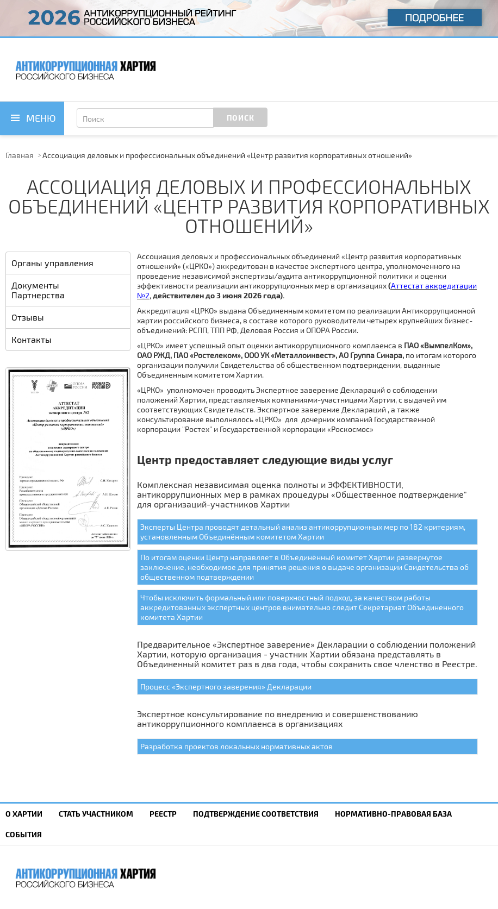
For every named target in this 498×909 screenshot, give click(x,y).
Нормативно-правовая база (393, 813)
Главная (19, 155)
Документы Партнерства (38, 290)
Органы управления (52, 263)
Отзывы (27, 317)
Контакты (31, 339)
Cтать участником (96, 813)
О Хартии (23, 813)
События (23, 834)
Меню (41, 118)
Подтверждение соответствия (256, 813)
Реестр (163, 813)
